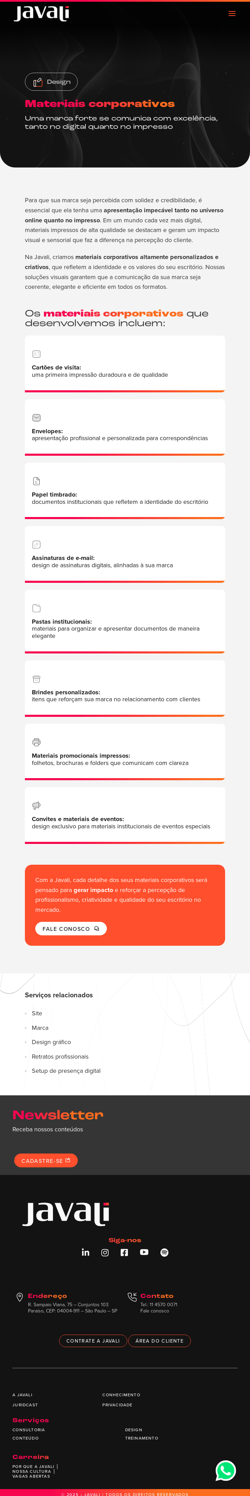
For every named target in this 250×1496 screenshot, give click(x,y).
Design (133, 1430)
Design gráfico (51, 1042)
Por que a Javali (33, 1466)
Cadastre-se (46, 1161)
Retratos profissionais (60, 1056)
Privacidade (117, 1405)
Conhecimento (121, 1395)
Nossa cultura (31, 1471)
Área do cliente (160, 1340)
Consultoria (28, 1430)
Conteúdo (25, 1438)
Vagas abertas (31, 1476)
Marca (40, 1028)
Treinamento (141, 1438)
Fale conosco (71, 929)
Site (37, 1013)
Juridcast (25, 1405)
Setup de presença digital (66, 1071)
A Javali (22, 1395)
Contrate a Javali (93, 1340)
